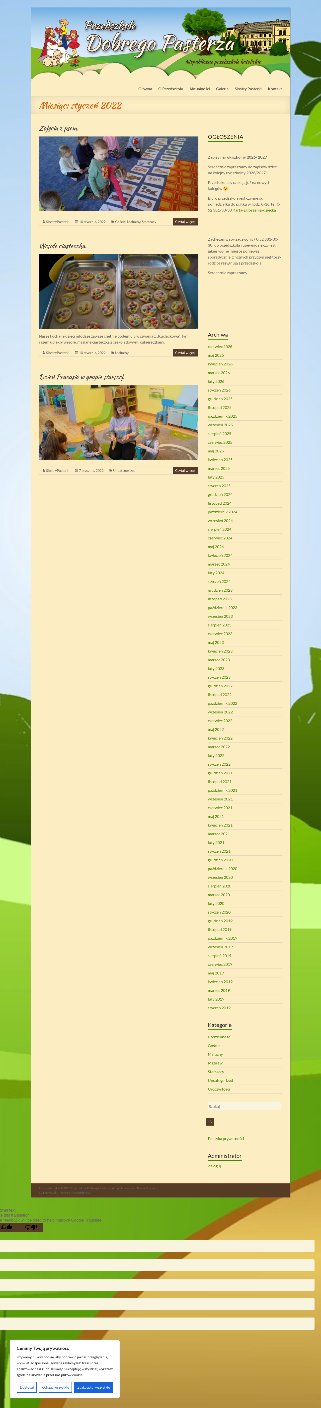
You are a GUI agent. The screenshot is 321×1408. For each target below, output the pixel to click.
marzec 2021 (219, 833)
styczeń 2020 (219, 912)
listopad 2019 (220, 929)
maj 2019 (216, 972)
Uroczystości (219, 1089)
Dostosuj (27, 1387)
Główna (145, 88)
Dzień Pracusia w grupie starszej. (81, 377)
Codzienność (219, 1036)
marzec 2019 (219, 990)
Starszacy (149, 222)
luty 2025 (216, 477)
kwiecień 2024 (220, 555)
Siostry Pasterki (248, 88)
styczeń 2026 (219, 390)
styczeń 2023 (219, 677)
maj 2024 (216, 546)
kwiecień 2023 (220, 651)
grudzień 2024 (220, 494)
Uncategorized (124, 470)
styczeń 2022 (219, 764)
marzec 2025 (219, 468)
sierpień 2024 (219, 529)
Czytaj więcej (185, 222)
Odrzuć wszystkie (55, 1387)
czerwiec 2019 (220, 964)
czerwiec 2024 (220, 537)
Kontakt (275, 88)
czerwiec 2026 (220, 346)
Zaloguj (214, 1165)
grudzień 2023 (220, 590)
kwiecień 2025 (220, 459)
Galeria (222, 88)
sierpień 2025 (219, 433)
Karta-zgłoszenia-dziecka (254, 210)
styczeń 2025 (219, 485)
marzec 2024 (219, 564)
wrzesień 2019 (220, 946)
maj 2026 (216, 355)
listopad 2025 (220, 407)
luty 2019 (216, 999)
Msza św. (215, 1062)
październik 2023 (222, 607)
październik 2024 (222, 511)
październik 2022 (222, 703)
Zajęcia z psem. (59, 128)
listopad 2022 (220, 694)
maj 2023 (216, 642)
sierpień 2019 (219, 955)
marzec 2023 (219, 659)
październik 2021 (222, 790)
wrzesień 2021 (220, 798)
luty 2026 (216, 381)
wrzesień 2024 (220, 520)
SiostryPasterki (58, 222)
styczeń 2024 (219, 581)
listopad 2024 (220, 503)
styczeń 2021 (219, 851)
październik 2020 (222, 868)
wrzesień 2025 (220, 424)
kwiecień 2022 (220, 738)
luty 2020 (216, 903)
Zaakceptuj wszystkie (93, 1387)
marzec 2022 (219, 746)
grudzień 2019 (220, 920)
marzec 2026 (219, 372)
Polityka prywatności (226, 1138)
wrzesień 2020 (220, 877)
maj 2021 (216, 816)
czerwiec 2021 (220, 807)
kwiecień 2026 (220, 363)
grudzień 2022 (220, 685)
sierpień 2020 (219, 885)
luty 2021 (216, 842)
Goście (120, 222)
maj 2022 (216, 729)
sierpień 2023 (219, 624)
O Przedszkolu (170, 88)
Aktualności (199, 88)
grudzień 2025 (220, 398)
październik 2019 (222, 938)
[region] (65, 1369)
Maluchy (133, 222)
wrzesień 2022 (220, 711)
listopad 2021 (220, 781)
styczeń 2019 (219, 1007)
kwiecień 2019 (220, 981)
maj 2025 (216, 450)
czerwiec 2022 (220, 720)
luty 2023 (216, 668)
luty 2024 (216, 572)
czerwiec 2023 (220, 633)
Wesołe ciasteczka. (62, 246)
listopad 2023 (220, 598)
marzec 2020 (219, 894)
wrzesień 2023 (220, 616)
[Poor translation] (31, 1227)
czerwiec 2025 (220, 442)
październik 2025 (222, 416)
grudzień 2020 (220, 859)
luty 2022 (216, 755)
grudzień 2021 (220, 772)
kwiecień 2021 (220, 825)
